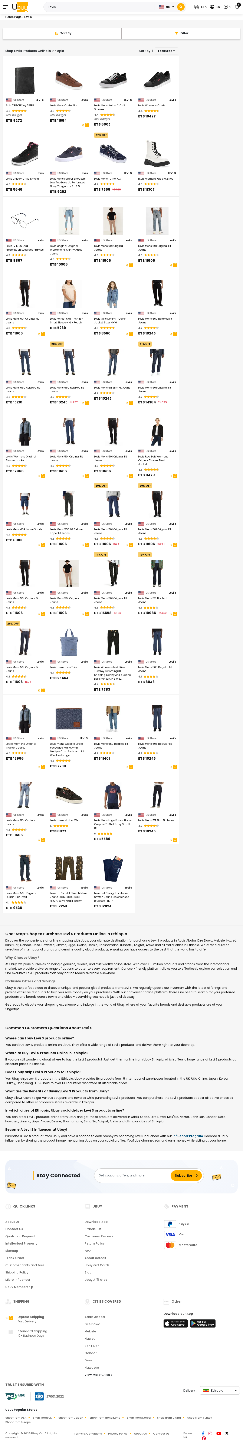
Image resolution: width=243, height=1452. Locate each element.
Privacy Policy (118, 1434)
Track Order (14, 1258)
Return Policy (95, 1243)
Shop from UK (42, 1418)
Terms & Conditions (88, 1434)
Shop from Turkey (199, 1418)
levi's (84, 887)
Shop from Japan (70, 1418)
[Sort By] (62, 33)
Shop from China (169, 1418)
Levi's (84, 100)
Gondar (91, 1353)
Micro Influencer (17, 1280)
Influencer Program (188, 1136)
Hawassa (92, 1367)
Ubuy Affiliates (96, 1280)
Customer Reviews (99, 1236)
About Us (12, 1222)
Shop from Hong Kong (104, 1418)
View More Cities (98, 1375)
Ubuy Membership (19, 1287)
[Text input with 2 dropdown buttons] (100, 7)
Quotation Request (20, 1236)
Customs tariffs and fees (25, 1265)
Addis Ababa (95, 1317)
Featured (165, 51)
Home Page (13, 17)
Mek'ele (90, 1331)
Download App (96, 1222)
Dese (88, 1360)
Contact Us (14, 1229)
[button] (200, 7)
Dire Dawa (92, 1324)
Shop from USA (15, 1418)
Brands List (93, 1229)
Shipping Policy (16, 1272)
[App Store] (176, 1324)
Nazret (90, 1338)
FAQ (88, 1251)
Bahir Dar (92, 1346)
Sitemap (11, 1251)
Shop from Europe (18, 1422)
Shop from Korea (139, 1418)
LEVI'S (40, 100)
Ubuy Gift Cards (97, 1265)
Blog (88, 1272)
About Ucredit (95, 1258)
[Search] (181, 7)
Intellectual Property (21, 1243)
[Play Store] (203, 1324)
